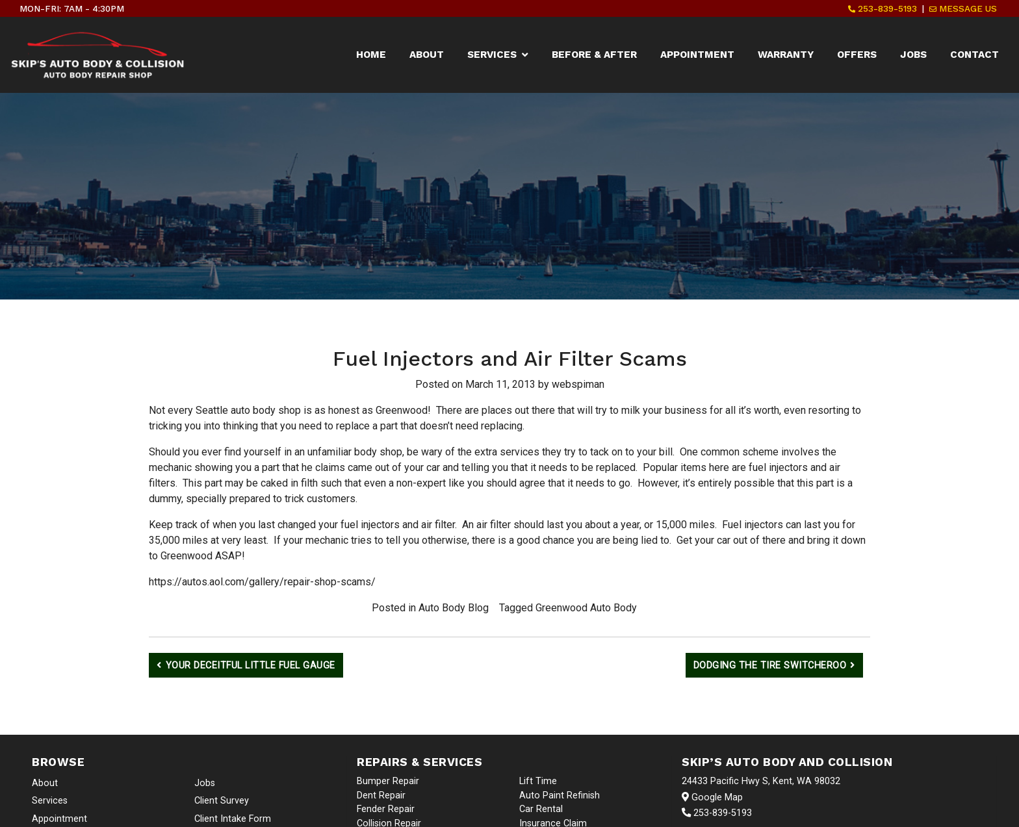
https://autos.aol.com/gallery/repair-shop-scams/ (262, 582)
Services (492, 54)
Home (371, 54)
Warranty (786, 54)
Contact (974, 54)
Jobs (913, 54)
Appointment (697, 54)
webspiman (578, 384)
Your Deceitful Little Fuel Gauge (250, 665)
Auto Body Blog (454, 608)
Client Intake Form (232, 818)
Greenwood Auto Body (586, 608)
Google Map (712, 797)
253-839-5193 (882, 8)
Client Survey (221, 800)
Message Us (963, 8)
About (426, 54)
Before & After (594, 54)
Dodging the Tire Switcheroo (770, 665)
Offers (857, 54)
